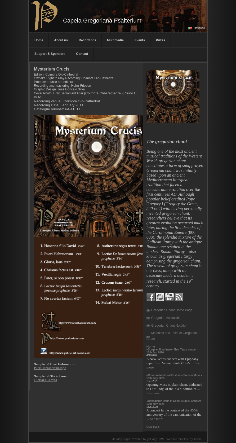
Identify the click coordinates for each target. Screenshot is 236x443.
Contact (82, 54)
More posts (152, 426)
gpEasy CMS (155, 439)
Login (126, 439)
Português (199, 28)
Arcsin (197, 439)
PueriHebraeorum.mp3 (50, 368)
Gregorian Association (166, 318)
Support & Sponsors (49, 54)
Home (38, 40)
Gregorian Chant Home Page (171, 310)
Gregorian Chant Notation (169, 325)
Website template (177, 439)
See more (153, 393)
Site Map (116, 439)
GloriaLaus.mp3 (45, 380)
